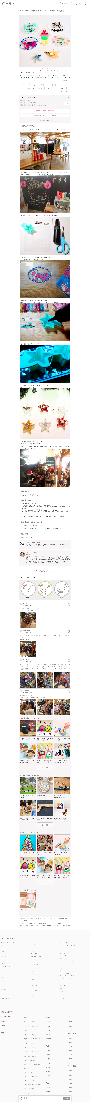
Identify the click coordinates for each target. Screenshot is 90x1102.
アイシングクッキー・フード (69, 968)
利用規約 (27, 1081)
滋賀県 (47, 1060)
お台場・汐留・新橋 (28, 1019)
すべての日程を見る (45, 120)
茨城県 (47, 1007)
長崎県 (69, 1050)
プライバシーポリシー (37, 1081)
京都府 (47, 1063)
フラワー (4, 958)
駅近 (53, 85)
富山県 (47, 1032)
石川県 (47, 1035)
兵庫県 (69, 1010)
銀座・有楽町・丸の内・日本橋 (32, 1013)
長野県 (47, 1041)
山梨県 (47, 1038)
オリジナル (39, 88)
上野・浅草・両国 (28, 1048)
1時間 (40, 85)
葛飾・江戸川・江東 (28, 1030)
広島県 (69, 1026)
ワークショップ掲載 (63, 1080)
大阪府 (69, 1007)
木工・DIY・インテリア (67, 958)
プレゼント (55, 88)
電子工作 (63, 962)
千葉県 (47, 1020)
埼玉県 (47, 1017)
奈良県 (69, 1014)
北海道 (3, 1011)
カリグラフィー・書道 (38, 946)
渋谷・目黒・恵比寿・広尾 (30, 1051)
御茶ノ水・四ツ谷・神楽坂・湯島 (32, 1042)
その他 (62, 989)
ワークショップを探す (32, 1080)
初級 (22, 85)
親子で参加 (31, 88)
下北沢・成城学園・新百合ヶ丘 (32, 1033)
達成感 (66, 85)
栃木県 (47, 1010)
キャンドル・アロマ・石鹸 (9, 943)
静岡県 (47, 1047)
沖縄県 (69, 1063)
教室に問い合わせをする (45, 571)
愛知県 (47, 1050)
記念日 (47, 88)
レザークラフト (36, 980)
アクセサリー (5, 976)
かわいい (60, 85)
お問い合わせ (52, 1080)
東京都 (25, 1007)
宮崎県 (69, 1060)
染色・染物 (63, 946)
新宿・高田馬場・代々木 (30, 1039)
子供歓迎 (23, 88)
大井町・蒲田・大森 (28, 1027)
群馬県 (47, 1014)
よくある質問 (43, 1080)
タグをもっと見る (64, 92)
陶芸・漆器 (63, 943)
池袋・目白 (26, 1045)
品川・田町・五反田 (28, 1060)
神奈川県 (48, 1023)
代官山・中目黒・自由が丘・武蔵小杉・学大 (33, 1023)
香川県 (69, 1035)
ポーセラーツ (5, 992)
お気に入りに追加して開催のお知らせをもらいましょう (51, 115)
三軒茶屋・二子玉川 (28, 1054)
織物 (61, 949)
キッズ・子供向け (66, 965)
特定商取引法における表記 (51, 1081)
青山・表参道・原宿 (28, 1010)
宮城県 (3, 1014)
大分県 (69, 1057)
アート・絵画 (35, 986)
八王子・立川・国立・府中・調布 (32, 1036)
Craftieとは (21, 1080)
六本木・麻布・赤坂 (28, 1063)
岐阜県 (47, 1044)
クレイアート (35, 943)
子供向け (63, 88)
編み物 (62, 980)
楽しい (34, 85)
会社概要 (63, 1081)
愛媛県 (69, 1038)
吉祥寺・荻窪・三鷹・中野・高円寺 (33, 1057)
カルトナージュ (65, 977)
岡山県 (69, 1023)
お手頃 (47, 85)
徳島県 (69, 1032)
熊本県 (69, 1054)
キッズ (28, 85)
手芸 (32, 958)
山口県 (69, 1029)
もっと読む (66, 80)
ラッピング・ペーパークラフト (40, 983)
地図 (67, 103)
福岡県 (69, 1047)
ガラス (33, 989)
